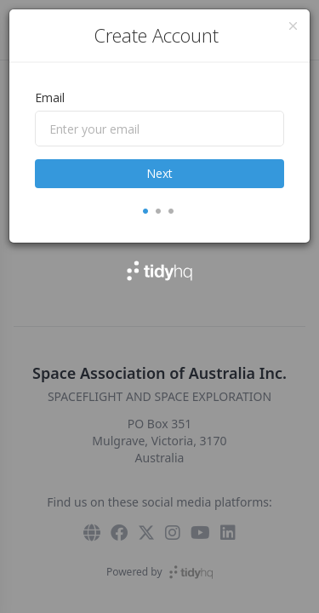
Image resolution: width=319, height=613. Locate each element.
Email (50, 97)
